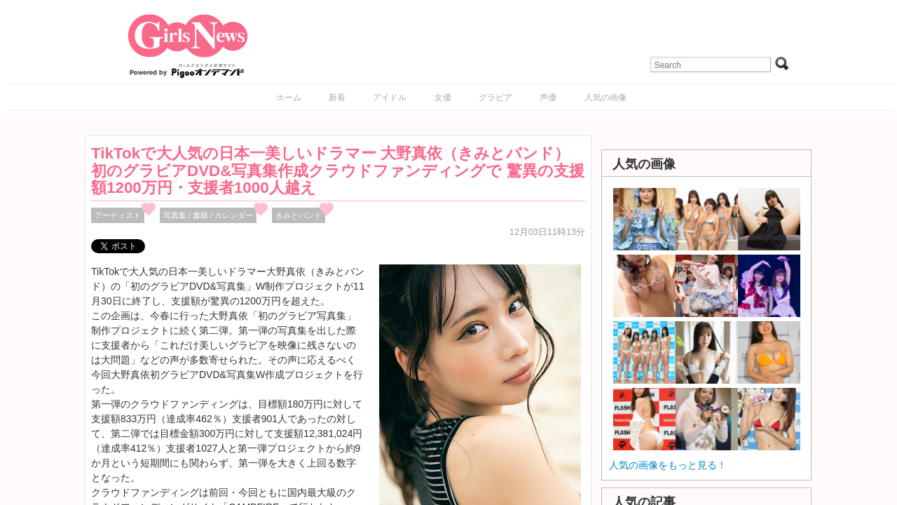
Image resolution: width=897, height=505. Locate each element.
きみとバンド (298, 215)
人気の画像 (605, 97)
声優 (548, 97)
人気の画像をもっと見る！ (668, 465)
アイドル (389, 97)
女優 (442, 97)
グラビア (495, 97)
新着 (337, 97)
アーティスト (118, 215)
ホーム (288, 97)
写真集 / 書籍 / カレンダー (208, 215)
